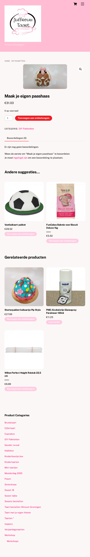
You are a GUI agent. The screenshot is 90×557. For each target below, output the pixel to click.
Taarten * (9, 518)
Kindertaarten (12, 462)
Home (7, 61)
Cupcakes (10, 434)
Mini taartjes (11, 467)
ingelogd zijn (20, 157)
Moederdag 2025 (13, 473)
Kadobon (9, 450)
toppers (9, 524)
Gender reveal (12, 445)
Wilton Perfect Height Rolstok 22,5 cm (23, 374)
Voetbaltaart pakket (15, 224)
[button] (80, 69)
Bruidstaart (10, 422)
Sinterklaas (11, 484)
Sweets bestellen (14, 501)
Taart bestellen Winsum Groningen (23, 507)
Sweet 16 (9, 490)
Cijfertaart (10, 428)
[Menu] (82, 4)
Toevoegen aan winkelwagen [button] (20, 234)
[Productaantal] (9, 118)
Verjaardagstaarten (14, 529)
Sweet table (11, 496)
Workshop (10, 535)
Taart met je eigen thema (18, 512)
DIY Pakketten (18, 61)
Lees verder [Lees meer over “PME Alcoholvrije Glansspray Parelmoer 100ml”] (54, 322)
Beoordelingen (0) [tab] (16, 138)
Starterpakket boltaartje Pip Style (23, 310)
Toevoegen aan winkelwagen (33, 118)
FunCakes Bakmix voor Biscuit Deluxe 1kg (62, 226)
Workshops (12, 541)
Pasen (8, 479)
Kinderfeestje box (14, 456)
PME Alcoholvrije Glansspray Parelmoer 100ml (61, 311)
